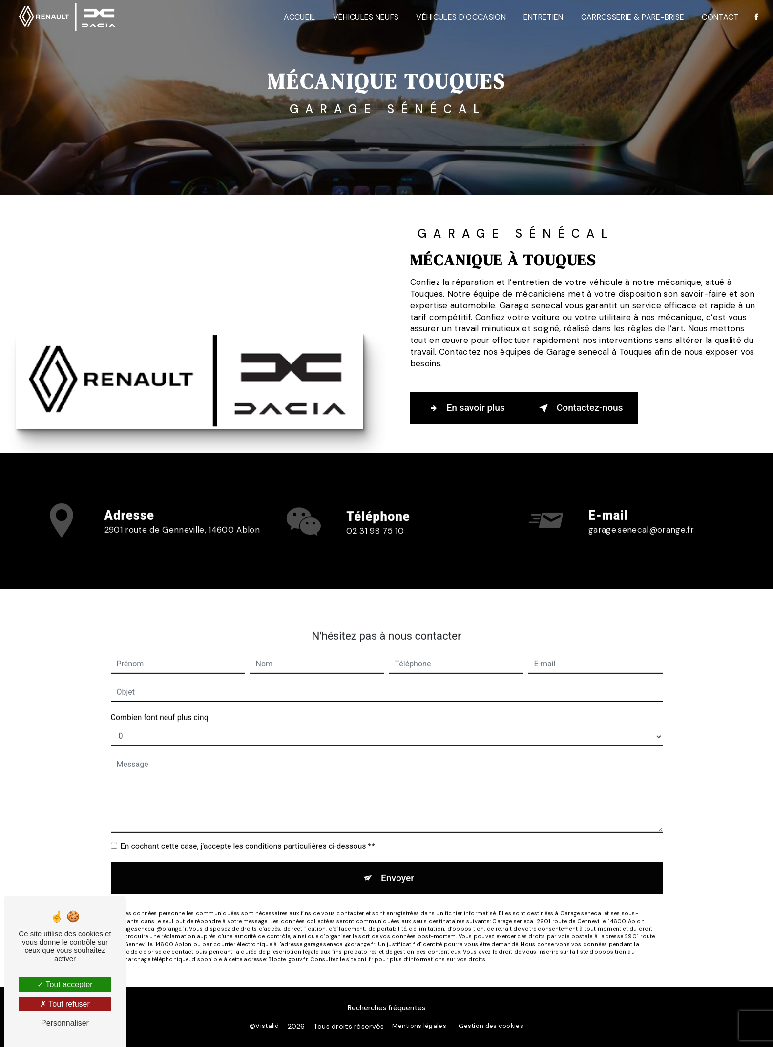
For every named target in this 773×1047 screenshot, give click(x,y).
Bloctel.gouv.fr (287, 947)
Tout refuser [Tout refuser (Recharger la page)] (65, 1004)
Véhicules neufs (366, 17)
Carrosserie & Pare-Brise (633, 17)
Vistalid (267, 1026)
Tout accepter (64, 984)
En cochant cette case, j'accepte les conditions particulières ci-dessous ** (248, 834)
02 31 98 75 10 (375, 543)
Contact (720, 17)
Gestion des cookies (491, 1026)
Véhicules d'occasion (460, 17)
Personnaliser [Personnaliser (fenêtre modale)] (65, 1023)
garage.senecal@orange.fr (641, 517)
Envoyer (397, 865)
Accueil (299, 17)
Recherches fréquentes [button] (386, 1008)
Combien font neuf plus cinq (160, 705)
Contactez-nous (579, 408)
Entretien (543, 17)
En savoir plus (465, 408)
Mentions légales (419, 1026)
